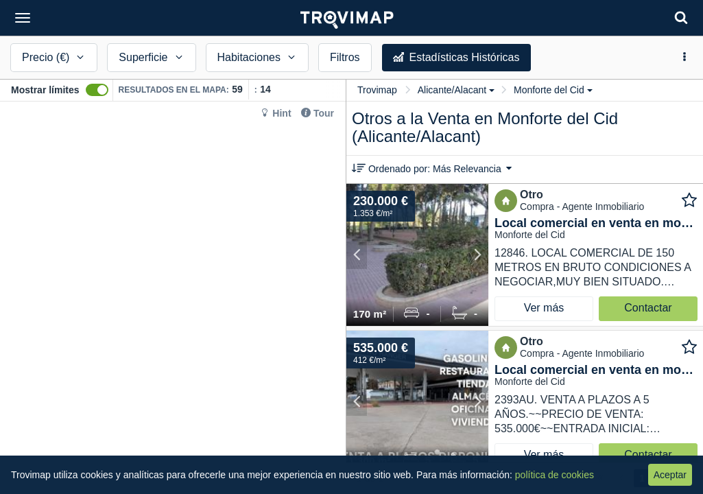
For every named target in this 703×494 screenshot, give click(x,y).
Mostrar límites (45, 89)
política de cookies (554, 474)
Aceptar (670, 474)
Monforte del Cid (553, 89)
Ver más (544, 308)
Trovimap (377, 89)
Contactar (647, 308)
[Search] (681, 17)
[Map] (173, 298)
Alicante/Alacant (456, 89)
